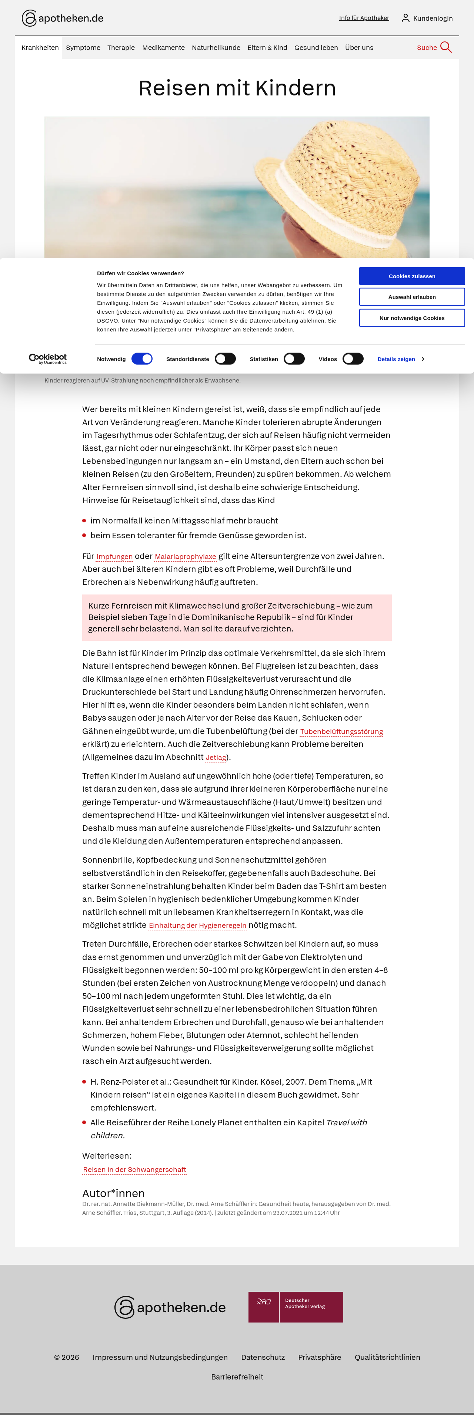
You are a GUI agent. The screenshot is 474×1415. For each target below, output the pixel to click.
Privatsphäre (319, 1359)
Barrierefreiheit (237, 1379)
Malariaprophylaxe (197, 558)
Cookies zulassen (412, 18)
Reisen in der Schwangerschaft (143, 1171)
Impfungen (117, 558)
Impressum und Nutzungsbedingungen (160, 1359)
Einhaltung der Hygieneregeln (206, 927)
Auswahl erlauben (412, 39)
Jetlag (291, 759)
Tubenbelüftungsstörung (130, 746)
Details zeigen (396, 101)
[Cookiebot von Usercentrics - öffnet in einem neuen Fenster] (48, 101)
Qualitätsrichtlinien (387, 1359)
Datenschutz (263, 1359)
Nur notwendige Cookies (412, 60)
